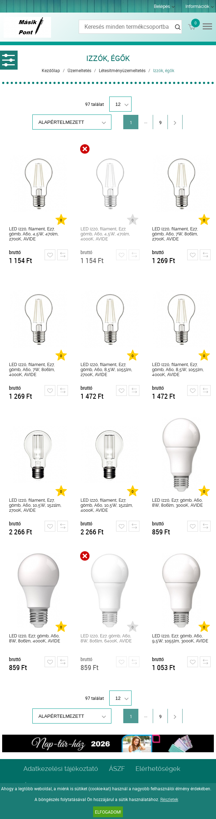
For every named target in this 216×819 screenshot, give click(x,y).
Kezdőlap (51, 70)
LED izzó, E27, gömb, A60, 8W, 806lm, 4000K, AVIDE (34, 638)
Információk (197, 6)
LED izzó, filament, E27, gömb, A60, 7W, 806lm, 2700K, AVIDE (175, 234)
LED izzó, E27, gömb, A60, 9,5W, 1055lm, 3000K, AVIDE (180, 638)
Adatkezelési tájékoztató (60, 768)
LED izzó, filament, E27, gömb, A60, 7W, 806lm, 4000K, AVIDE (32, 369)
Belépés (162, 6)
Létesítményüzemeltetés (122, 70)
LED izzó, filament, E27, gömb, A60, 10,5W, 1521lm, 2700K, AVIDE (35, 505)
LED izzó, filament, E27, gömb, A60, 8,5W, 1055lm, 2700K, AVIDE (106, 369)
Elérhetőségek (157, 768)
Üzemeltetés (79, 70)
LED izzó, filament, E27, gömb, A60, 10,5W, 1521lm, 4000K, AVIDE (107, 505)
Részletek (169, 799)
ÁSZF (117, 768)
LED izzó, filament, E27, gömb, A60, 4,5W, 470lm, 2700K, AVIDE (34, 234)
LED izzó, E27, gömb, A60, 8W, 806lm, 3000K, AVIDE (177, 503)
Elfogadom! (108, 812)
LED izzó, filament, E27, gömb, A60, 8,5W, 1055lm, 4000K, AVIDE (178, 369)
